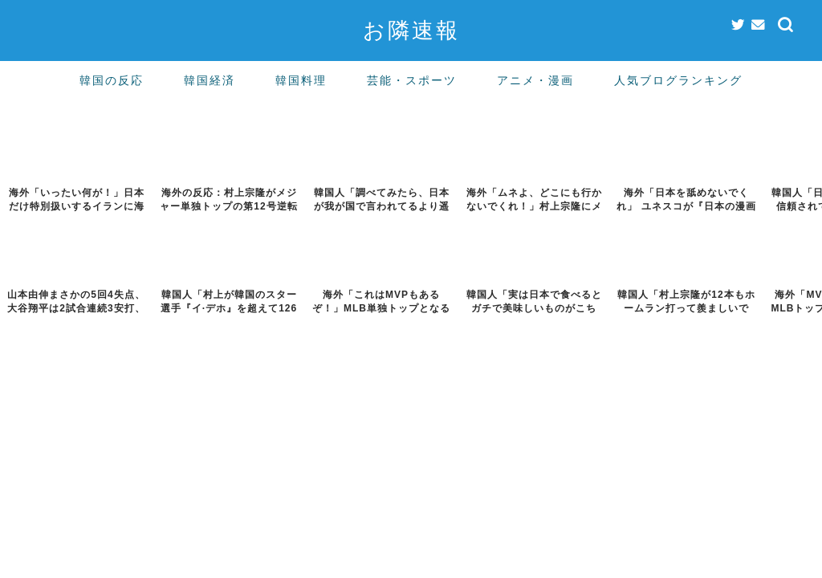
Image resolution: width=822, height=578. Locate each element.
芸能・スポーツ (412, 80)
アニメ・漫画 (535, 80)
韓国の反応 (111, 80)
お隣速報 (411, 29)
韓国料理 (301, 80)
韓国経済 (209, 80)
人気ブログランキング (678, 80)
